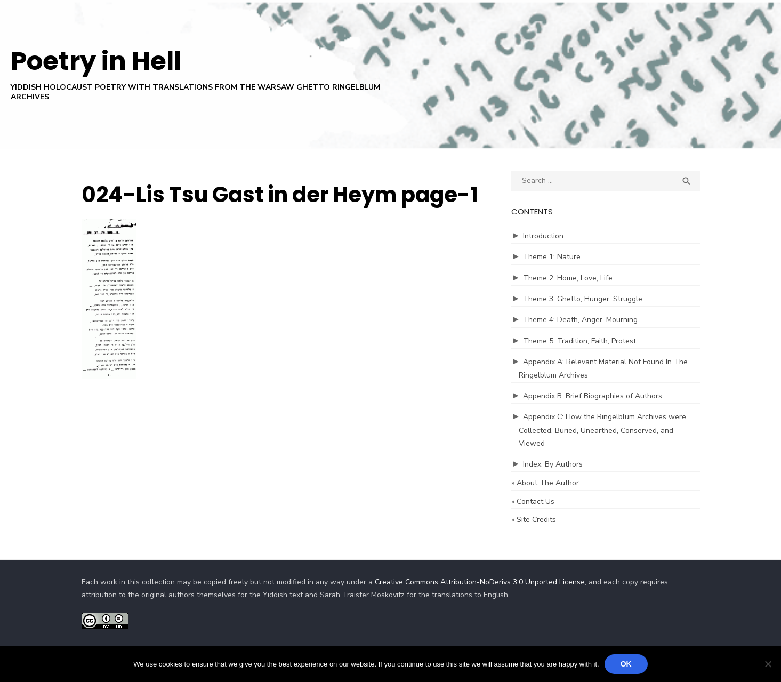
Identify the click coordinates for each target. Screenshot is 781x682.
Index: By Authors (553, 464)
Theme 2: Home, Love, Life (568, 278)
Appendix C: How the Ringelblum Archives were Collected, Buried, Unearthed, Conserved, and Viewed (602, 430)
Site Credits (536, 520)
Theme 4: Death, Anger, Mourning (580, 320)
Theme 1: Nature (552, 257)
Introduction (543, 236)
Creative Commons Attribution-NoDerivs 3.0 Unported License (480, 582)
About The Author (548, 483)
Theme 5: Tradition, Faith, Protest (579, 341)
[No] (767, 664)
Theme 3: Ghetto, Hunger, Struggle (582, 299)
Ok (626, 664)
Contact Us (535, 501)
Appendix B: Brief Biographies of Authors (592, 396)
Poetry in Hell (96, 61)
